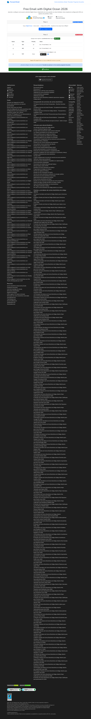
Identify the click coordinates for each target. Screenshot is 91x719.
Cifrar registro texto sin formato (16, 294)
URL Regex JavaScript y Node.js (41, 186)
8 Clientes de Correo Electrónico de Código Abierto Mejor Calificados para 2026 (51, 305)
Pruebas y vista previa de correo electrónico (44, 154)
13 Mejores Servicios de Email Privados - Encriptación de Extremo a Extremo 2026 (50, 108)
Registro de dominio (12, 292)
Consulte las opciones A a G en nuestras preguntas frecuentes (56, 65)
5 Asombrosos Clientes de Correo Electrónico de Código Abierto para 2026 (49, 445)
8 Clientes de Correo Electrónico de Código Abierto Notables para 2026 (50, 531)
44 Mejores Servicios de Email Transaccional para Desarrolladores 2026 (50, 115)
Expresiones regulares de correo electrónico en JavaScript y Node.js (50, 152)
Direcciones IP (37, 89)
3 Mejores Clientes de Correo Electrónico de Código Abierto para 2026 (50, 385)
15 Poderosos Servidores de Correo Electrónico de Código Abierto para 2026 (50, 281)
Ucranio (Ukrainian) (79, 140)
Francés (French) (78, 101)
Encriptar (43, 54)
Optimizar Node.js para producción (42, 159)
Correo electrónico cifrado (60, 2)
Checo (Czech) (80, 90)
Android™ (10, 91)
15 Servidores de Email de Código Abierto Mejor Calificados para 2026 (50, 208)
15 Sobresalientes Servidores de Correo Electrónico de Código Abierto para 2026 (49, 235)
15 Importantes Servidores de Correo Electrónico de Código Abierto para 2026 (50, 275)
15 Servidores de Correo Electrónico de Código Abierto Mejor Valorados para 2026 (49, 408)
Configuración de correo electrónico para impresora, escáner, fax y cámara (17, 111)
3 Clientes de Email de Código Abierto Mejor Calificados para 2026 (49, 211)
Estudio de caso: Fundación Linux (42, 146)
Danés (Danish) (80, 91)
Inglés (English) (80, 96)
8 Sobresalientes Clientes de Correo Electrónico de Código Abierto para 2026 (50, 331)
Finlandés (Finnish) (79, 98)
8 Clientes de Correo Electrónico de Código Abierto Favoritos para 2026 (50, 271)
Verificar (57, 38)
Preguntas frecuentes (78, 2)
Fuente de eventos (71, 105)
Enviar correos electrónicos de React (42, 179)
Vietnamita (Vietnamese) (80, 143)
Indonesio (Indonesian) (79, 112)
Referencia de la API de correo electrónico (44, 91)
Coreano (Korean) (79, 120)
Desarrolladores (39, 85)
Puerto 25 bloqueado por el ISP (15, 281)
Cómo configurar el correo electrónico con (17, 118)
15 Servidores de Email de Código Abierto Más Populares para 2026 (49, 215)
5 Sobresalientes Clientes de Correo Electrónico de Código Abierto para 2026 (50, 238)
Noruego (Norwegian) (79, 123)
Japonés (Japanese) (79, 117)
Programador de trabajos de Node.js (42, 169)
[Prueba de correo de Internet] (29, 689)
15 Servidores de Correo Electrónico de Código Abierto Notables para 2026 (49, 528)
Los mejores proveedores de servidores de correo (46, 132)
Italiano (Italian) (80, 115)
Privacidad (70, 2)
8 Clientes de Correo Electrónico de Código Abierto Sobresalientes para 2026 (50, 518)
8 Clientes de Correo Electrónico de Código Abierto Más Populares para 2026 (50, 311)
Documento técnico (38, 87)
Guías (9, 100)
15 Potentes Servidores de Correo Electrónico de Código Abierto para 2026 (49, 655)
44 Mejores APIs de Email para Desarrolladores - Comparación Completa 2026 (49, 118)
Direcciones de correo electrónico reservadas (18, 296)
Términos (71, 112)
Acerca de (71, 107)
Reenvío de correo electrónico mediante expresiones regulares (49, 97)
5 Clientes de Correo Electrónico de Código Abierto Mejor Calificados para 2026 (51, 225)
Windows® (10, 89)
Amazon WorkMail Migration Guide (42, 129)
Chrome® (10, 96)
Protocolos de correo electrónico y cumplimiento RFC (47, 151)
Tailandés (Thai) (80, 137)
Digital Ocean (29, 26)
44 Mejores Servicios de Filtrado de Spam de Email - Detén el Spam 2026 (50, 121)
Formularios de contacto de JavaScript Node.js (45, 164)
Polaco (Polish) (80, 125)
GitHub (71, 91)
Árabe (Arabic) (80, 87)
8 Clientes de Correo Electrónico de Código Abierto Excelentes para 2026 (50, 525)
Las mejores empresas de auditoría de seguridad (45, 136)
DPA (70, 116)
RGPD (70, 114)
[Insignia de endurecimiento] (9, 697)
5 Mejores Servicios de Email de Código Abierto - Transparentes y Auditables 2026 (50, 111)
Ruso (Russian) (80, 129)
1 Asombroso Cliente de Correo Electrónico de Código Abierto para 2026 (50, 258)
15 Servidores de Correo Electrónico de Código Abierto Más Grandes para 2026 (51, 541)
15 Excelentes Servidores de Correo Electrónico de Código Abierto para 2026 (50, 241)
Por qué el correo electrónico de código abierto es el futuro (48, 187)
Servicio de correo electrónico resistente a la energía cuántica (49, 174)
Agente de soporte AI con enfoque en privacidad (45, 137)
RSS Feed (72, 99)
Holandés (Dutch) (79, 94)
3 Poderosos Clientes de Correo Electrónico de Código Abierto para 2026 (50, 378)
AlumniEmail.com (11, 297)
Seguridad (71, 109)
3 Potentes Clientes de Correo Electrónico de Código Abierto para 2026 (50, 658)
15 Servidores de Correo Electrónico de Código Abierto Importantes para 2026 (50, 368)
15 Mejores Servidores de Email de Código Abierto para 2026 (50, 195)
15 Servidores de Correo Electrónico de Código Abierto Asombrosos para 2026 (50, 535)
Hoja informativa (71, 88)
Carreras (71, 122)
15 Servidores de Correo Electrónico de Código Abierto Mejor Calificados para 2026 (49, 221)
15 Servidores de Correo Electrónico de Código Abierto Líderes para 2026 (50, 508)
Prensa (70, 121)
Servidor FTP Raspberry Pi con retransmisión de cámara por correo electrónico (19, 115)
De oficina (10, 94)
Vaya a (77, 22)
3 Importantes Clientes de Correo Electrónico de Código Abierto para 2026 (51, 278)
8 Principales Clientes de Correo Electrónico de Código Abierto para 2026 (50, 485)
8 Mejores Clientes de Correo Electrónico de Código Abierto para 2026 (50, 358)
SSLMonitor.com (11, 304)
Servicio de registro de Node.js (41, 171)
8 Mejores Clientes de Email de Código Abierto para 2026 (49, 198)
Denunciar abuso (71, 118)
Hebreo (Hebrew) (79, 107)
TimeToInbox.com (11, 299)
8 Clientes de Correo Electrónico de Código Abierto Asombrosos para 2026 (49, 538)
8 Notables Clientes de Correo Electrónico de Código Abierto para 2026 (50, 345)
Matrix (71, 96)
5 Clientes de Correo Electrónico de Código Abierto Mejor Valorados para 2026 (50, 491)
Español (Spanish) (79, 131)
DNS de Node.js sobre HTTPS (41, 166)
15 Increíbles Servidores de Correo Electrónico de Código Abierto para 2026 (50, 628)
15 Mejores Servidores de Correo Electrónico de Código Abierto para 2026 (50, 261)
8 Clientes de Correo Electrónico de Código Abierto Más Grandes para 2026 (50, 545)
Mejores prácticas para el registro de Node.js (45, 134)
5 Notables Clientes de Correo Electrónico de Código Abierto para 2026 (50, 625)
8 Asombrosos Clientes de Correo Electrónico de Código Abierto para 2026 (49, 351)
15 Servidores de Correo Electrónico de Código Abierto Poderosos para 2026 (50, 561)
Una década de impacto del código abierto (44, 127)
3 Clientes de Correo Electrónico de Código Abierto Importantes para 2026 (51, 371)
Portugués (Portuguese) (79, 127)
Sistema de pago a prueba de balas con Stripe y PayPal (47, 182)
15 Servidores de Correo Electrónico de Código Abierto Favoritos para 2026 (50, 268)
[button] (48, 54)
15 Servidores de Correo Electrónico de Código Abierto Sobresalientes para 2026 (47, 515)
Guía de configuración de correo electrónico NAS (19, 109)
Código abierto (37, 99)
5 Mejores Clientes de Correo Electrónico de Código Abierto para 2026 (50, 265)
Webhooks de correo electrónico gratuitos (44, 92)
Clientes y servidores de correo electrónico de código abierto (50, 191)
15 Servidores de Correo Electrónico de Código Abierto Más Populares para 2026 (48, 308)
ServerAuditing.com (12, 301)
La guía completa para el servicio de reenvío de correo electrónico (50, 157)
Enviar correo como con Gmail (14, 107)
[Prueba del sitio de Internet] (14, 689)
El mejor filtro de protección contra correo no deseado (47, 131)
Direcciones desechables (13, 291)
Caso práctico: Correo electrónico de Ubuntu (44, 144)
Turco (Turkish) (80, 138)
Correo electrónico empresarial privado (16, 286)
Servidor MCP (37, 156)
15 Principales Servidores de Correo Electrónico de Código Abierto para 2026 (50, 228)
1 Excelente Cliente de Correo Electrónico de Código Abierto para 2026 (50, 245)
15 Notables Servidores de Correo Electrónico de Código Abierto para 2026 (49, 248)
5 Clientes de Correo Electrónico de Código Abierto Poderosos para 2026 (50, 565)
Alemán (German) (79, 104)
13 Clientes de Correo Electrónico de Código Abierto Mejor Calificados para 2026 (48, 318)
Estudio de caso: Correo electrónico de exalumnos (46, 142)
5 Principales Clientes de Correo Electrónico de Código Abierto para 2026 (50, 231)
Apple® (9, 87)
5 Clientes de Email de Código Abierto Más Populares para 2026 (50, 218)
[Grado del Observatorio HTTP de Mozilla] (25, 685)
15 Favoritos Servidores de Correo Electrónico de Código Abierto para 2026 (50, 641)
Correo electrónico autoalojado (41, 94)
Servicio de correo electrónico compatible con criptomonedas (49, 161)
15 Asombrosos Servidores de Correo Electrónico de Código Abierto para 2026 (50, 255)
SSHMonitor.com (11, 302)
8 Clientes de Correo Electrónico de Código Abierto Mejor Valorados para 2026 (50, 411)
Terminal (10, 97)
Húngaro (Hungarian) (79, 110)
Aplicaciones (11, 85)
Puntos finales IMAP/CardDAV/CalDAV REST (45, 147)
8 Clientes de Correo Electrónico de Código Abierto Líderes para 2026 (49, 511)
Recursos (10, 284)
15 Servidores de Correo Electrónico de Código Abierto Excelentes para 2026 (50, 521)
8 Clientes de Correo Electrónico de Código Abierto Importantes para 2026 (51, 465)
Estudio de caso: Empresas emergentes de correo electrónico (49, 181)
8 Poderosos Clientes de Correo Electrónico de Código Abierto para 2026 (50, 285)
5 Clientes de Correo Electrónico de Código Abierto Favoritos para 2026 (50, 365)
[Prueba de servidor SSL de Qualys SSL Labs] (12, 685)
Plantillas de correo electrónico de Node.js (44, 167)
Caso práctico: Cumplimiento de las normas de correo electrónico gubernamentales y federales (50, 140)
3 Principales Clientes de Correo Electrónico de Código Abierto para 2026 (50, 325)
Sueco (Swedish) (79, 134)
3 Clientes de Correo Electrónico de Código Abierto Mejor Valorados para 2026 (50, 585)
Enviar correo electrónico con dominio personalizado (16, 105)
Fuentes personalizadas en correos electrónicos (45, 149)
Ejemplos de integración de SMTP (15, 102)
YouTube (72, 97)
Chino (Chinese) (80, 88)
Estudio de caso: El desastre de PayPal (43, 172)
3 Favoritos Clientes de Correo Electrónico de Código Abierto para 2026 (50, 645)
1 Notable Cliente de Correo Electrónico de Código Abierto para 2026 (49, 251)
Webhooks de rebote (39, 96)
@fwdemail (71, 93)
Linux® (9, 92)
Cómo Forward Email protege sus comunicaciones (46, 184)
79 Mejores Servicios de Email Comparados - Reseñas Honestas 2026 (49, 105)
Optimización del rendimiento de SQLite (43, 177)
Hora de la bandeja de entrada (14, 289)
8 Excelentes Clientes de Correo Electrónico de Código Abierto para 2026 (50, 338)
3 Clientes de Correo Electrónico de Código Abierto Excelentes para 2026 (50, 618)
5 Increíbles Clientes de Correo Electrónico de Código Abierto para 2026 (50, 631)
